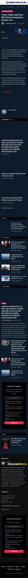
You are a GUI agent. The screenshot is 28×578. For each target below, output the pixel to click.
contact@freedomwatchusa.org (11, 505)
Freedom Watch (11, 23)
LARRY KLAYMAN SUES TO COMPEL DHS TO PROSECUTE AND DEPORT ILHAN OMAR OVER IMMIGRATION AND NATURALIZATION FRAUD (18, 346)
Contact (10, 569)
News (4, 303)
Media (17, 566)
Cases (23, 566)
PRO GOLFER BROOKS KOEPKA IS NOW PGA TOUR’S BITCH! (18, 267)
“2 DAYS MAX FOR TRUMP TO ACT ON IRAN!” (17, 256)
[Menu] (2, 2)
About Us (10, 566)
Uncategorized (7, 11)
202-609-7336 (5, 509)
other (3, 102)
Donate (18, 569)
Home (3, 566)
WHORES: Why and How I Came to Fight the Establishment (18, 440)
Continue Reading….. (6, 92)
